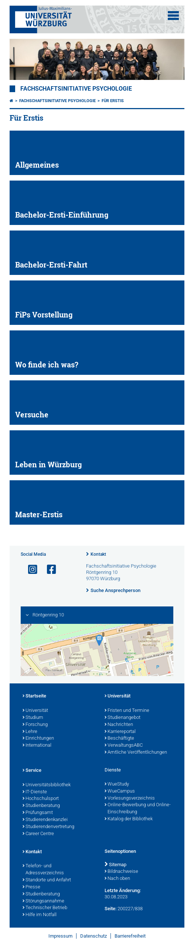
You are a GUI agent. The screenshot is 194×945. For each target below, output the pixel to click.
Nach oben (117, 878)
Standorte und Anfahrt (47, 880)
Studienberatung (41, 806)
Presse (31, 887)
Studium (33, 717)
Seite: (110, 908)
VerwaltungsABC (124, 745)
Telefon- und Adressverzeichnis (43, 870)
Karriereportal (120, 732)
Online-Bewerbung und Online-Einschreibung (138, 808)
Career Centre (38, 834)
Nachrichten (119, 725)
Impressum (60, 936)
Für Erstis (113, 100)
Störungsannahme (43, 901)
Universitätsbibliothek (47, 785)
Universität (35, 710)
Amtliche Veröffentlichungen (136, 752)
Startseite (34, 696)
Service (32, 770)
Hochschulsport (41, 799)
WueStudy (117, 784)
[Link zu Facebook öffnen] (48, 569)
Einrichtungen (38, 738)
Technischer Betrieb (45, 908)
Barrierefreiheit (130, 936)
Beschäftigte (119, 738)
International (37, 745)
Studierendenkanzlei (45, 820)
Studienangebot (122, 717)
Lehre (30, 732)
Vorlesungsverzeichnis (130, 798)
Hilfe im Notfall (40, 915)
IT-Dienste (35, 792)
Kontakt (98, 554)
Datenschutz (93, 936)
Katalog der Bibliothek (129, 819)
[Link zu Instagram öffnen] (29, 569)
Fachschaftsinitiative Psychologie (76, 88)
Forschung (35, 725)
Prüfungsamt (38, 813)
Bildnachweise (121, 871)
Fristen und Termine (127, 710)
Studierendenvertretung (48, 827)
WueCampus (120, 791)
